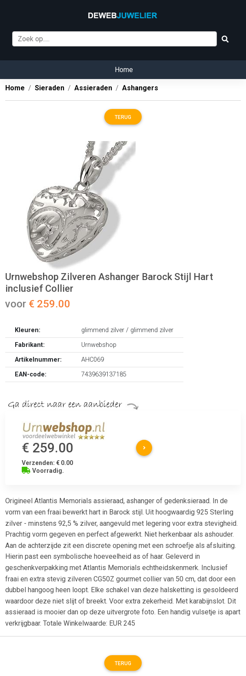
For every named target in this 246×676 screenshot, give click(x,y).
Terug (123, 117)
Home (124, 70)
